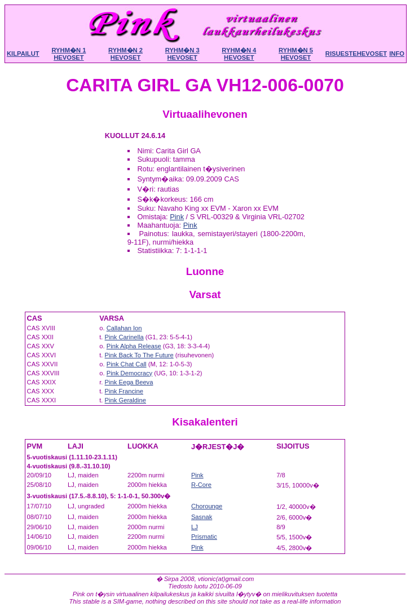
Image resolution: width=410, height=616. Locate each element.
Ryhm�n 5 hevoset (296, 54)
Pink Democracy (129, 373)
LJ (194, 527)
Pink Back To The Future (139, 355)
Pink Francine (124, 391)
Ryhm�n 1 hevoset (68, 54)
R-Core (201, 484)
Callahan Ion (124, 328)
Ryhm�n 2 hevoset (125, 54)
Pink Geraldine (125, 400)
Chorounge (206, 506)
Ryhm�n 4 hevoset (239, 54)
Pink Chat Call (127, 364)
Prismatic (204, 536)
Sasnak (201, 516)
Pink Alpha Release (134, 346)
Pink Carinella (124, 337)
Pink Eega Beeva (129, 382)
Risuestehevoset (356, 53)
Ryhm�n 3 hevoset (182, 54)
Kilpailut (23, 53)
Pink (177, 216)
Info (396, 53)
